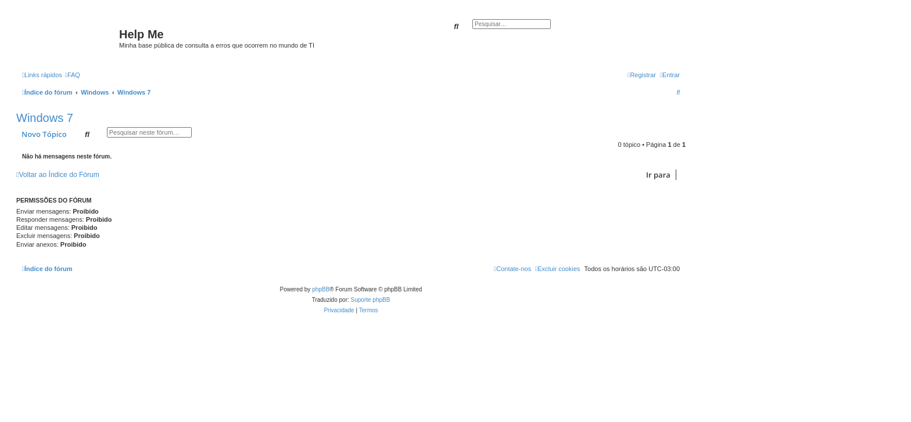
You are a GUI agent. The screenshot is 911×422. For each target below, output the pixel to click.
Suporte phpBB (370, 300)
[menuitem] (72, 75)
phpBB (320, 289)
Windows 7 (44, 117)
